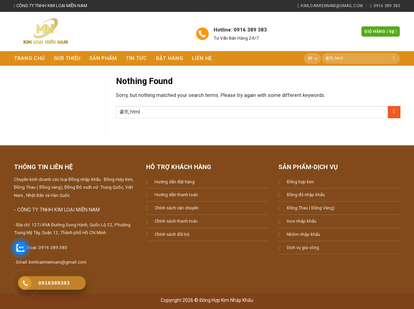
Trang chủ (29, 58)
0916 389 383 (52, 247)
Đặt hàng (169, 58)
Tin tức (136, 58)
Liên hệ (202, 58)
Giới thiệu (67, 58)
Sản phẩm (103, 58)
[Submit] (394, 58)
